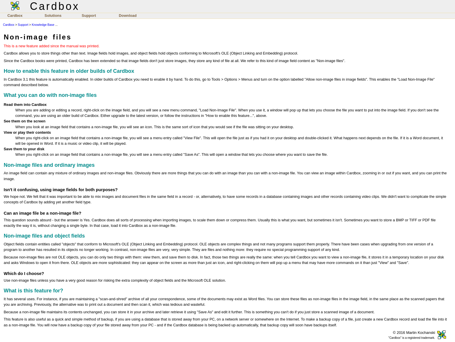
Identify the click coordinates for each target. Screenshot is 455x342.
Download (128, 15)
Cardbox (15, 15)
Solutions (53, 15)
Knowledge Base (43, 24)
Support (89, 15)
